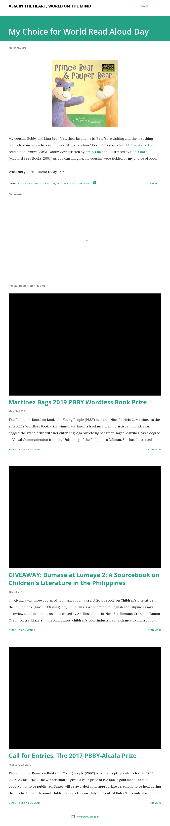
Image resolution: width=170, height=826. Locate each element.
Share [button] (153, 183)
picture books (66, 183)
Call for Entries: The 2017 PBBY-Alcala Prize (73, 756)
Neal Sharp (138, 152)
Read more (154, 449)
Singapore (82, 183)
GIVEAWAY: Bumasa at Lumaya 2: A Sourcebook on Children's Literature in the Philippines (84, 579)
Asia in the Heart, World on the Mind (50, 6)
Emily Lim (93, 152)
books (22, 183)
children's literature (41, 183)
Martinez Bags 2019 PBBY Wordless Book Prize (78, 402)
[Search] (145, 6)
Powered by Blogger (85, 816)
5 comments (27, 630)
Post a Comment (30, 449)
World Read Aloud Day (136, 145)
